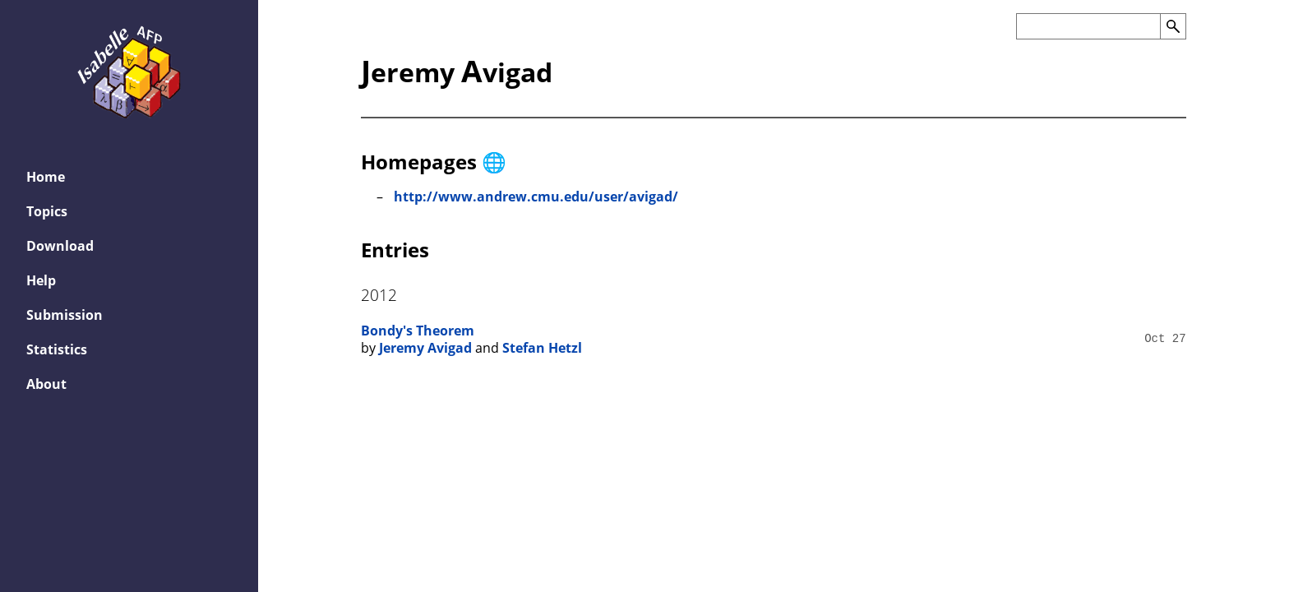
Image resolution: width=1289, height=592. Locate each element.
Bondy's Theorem (417, 330)
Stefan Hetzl (542, 348)
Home (45, 177)
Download (60, 246)
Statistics (56, 349)
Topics (46, 211)
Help (41, 280)
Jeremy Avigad (425, 348)
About (46, 384)
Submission (64, 315)
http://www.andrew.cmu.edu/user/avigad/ (536, 196)
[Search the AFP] (1088, 26)
